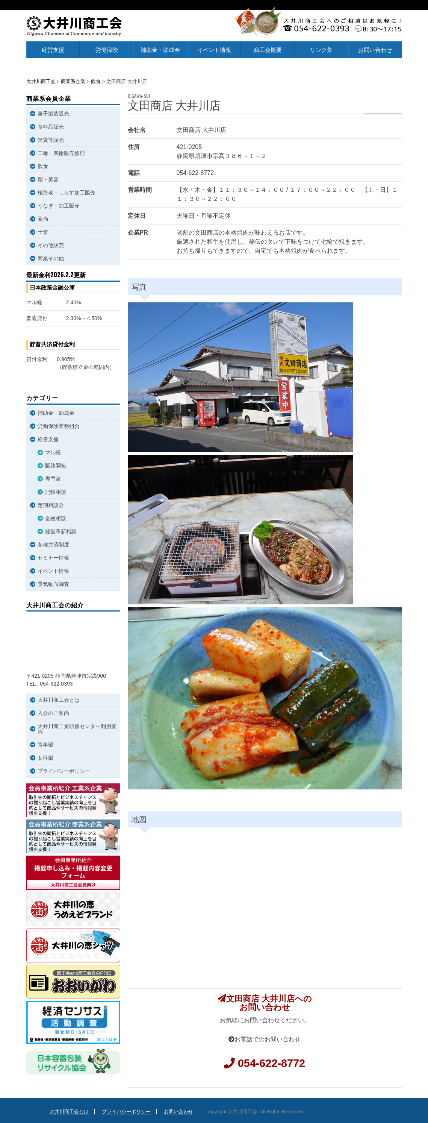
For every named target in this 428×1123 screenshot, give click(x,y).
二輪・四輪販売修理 (61, 153)
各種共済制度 (53, 545)
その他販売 (51, 245)
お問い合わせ (375, 50)
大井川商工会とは (59, 700)
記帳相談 (55, 492)
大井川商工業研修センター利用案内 (77, 729)
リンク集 (321, 50)
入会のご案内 (53, 713)
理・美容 (48, 179)
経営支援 (53, 50)
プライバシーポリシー (64, 771)
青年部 (45, 745)
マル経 (53, 452)
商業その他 (51, 258)
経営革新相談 (61, 531)
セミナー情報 (53, 558)
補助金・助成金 (160, 50)
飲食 (43, 166)
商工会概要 (268, 50)
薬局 (43, 219)
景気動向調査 (53, 584)
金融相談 (55, 518)
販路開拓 (55, 466)
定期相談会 (51, 505)
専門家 (53, 479)
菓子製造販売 (53, 114)
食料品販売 (51, 127)
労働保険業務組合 (59, 426)
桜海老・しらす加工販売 (66, 193)
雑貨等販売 (51, 140)
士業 (43, 232)
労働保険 (106, 50)
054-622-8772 (271, 1063)
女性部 (45, 758)
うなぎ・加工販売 (59, 206)
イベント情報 (214, 50)
